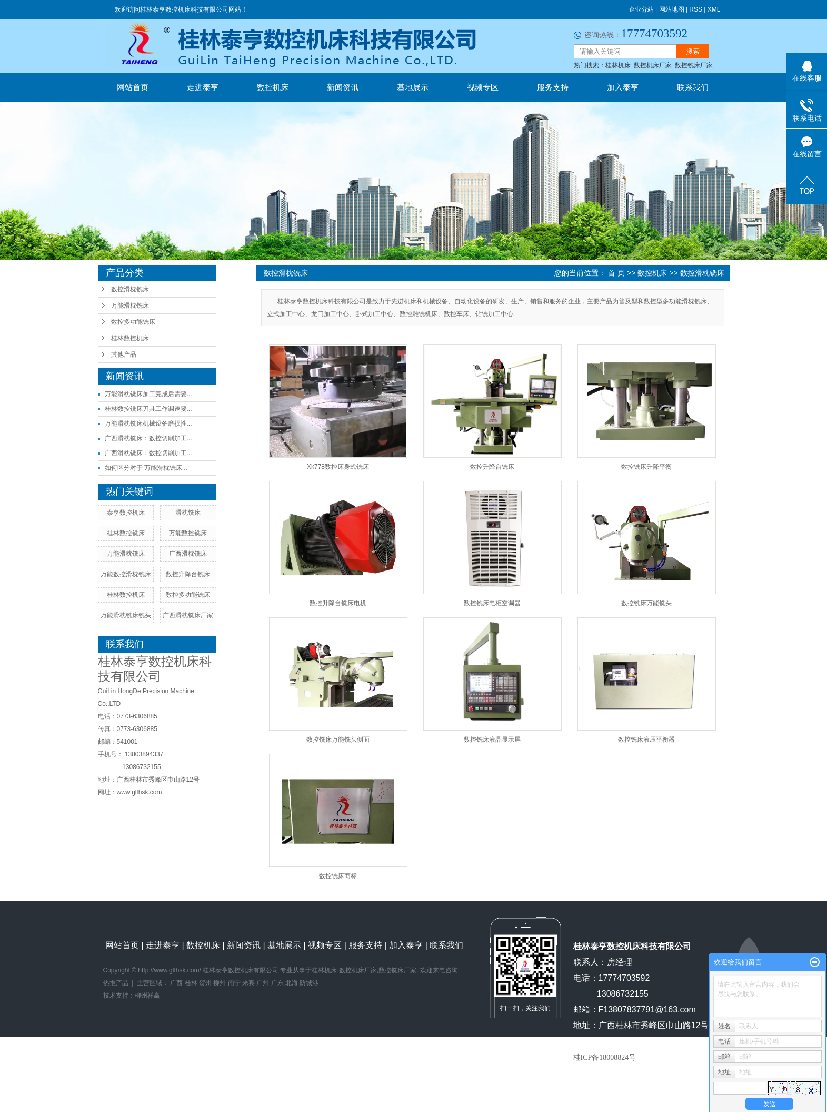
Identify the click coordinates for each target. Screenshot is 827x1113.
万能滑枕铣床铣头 (126, 615)
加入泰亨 (623, 87)
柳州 (219, 983)
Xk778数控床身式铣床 (338, 466)
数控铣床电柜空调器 (492, 603)
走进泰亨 (202, 87)
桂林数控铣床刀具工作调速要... (148, 408)
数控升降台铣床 (188, 574)
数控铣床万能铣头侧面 (338, 739)
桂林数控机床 (130, 338)
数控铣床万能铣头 (646, 603)
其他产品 (123, 354)
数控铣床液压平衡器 (646, 739)
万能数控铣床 (188, 533)
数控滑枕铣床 (130, 289)
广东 (277, 983)
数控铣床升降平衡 (646, 466)
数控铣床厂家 (694, 65)
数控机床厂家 (653, 65)
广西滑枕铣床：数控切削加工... (148, 438)
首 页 (616, 273)
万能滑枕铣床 (130, 305)
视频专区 (483, 87)
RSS (695, 9)
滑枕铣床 (188, 512)
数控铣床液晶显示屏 (492, 739)
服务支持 (553, 87)
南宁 (234, 983)
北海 (291, 983)
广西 (176, 983)
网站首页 (132, 87)
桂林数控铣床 (126, 533)
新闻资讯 (342, 87)
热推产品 (115, 983)
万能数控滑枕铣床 (126, 574)
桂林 (191, 983)
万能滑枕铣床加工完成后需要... (148, 394)
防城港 (309, 983)
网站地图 (671, 9)
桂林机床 (618, 65)
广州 (262, 983)
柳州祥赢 (147, 995)
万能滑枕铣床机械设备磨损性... (148, 423)
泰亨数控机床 (126, 512)
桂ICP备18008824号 (604, 1057)
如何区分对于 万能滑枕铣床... (146, 467)
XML (714, 9)
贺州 (205, 983)
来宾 (248, 983)
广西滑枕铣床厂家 (188, 615)
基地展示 (413, 87)
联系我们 (693, 87)
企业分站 (641, 9)
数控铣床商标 (338, 876)
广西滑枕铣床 (188, 553)
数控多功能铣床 (133, 322)
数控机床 (272, 87)
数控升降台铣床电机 (338, 603)
